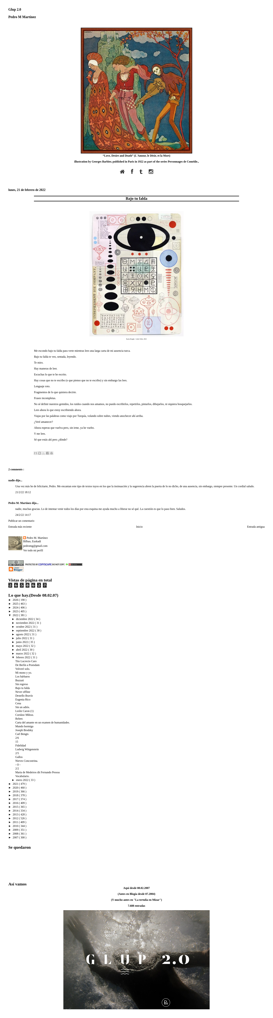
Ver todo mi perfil (33, 550)
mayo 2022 (22, 645)
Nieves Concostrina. (26, 760)
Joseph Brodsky (24, 730)
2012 (16, 818)
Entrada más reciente (20, 526)
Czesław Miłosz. (24, 714)
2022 (16, 615)
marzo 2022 (23, 653)
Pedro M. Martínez (20, 503)
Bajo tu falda (136, 198)
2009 (16, 829)
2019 (16, 791)
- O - (18, 764)
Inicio (139, 526)
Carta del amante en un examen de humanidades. (42, 722)
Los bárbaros (22, 676)
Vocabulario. (22, 776)
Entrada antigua (256, 526)
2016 (16, 802)
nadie (11, 480)
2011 (16, 822)
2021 (16, 783)
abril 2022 (22, 649)
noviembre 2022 (25, 622)
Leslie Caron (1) (24, 710)
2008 (16, 833)
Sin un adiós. (22, 707)
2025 (16, 603)
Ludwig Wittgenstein (27, 749)
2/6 (17, 737)
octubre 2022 (23, 626)
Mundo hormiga (24, 726)
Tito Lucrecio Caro (26, 661)
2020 (16, 787)
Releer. (19, 718)
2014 (16, 810)
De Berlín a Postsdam (27, 665)
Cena (18, 703)
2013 (16, 814)
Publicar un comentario (21, 520)
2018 (16, 795)
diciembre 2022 (25, 619)
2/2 (17, 768)
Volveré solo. (22, 668)
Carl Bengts (22, 733)
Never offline (22, 691)
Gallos (19, 756)
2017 (16, 799)
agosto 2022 (23, 634)
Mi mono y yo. (23, 672)
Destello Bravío (24, 695)
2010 (16, 825)
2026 (16, 599)
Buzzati (19, 680)
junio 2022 (22, 642)
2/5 (17, 753)
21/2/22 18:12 (23, 492)
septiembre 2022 (25, 630)
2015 (16, 806)
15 (16, 741)
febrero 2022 (23, 657)
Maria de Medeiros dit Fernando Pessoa (37, 772)
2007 (16, 837)
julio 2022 (22, 638)
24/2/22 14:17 (23, 514)
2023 (16, 611)
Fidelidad (20, 745)
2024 (16, 607)
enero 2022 (22, 779)
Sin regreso (21, 684)
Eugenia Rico (22, 699)
